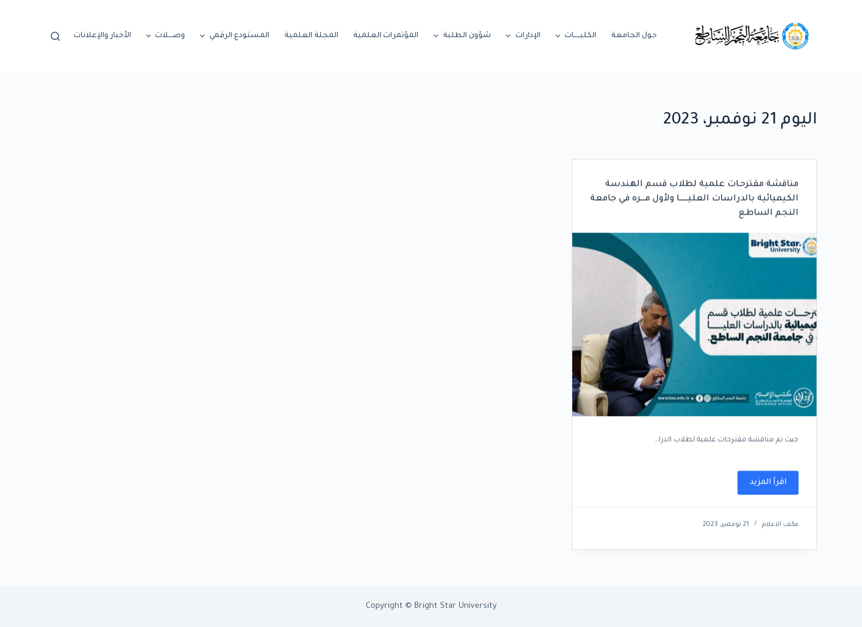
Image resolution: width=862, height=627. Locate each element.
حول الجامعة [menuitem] (634, 36)
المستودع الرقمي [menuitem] (233, 36)
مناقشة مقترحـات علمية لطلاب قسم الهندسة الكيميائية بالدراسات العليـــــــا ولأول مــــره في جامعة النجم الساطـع (694, 199)
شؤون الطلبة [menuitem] (460, 36)
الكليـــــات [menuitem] (575, 36)
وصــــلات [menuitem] (164, 36)
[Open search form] (55, 36)
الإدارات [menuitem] (522, 36)
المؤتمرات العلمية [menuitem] (385, 36)
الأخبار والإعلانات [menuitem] (102, 36)
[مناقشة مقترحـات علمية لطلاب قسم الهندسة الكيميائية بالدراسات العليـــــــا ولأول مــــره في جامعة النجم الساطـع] (694, 325)
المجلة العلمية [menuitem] (311, 36)
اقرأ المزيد (762, 486)
